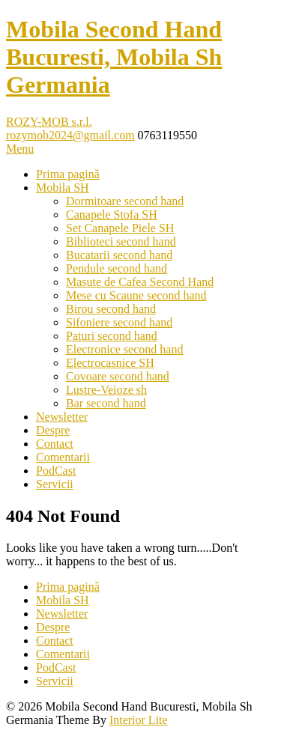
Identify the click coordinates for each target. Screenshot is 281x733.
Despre (53, 430)
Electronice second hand (124, 349)
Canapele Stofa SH (111, 214)
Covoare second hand (117, 376)
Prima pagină (68, 174)
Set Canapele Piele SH (120, 228)
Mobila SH (62, 187)
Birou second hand (111, 308)
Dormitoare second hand (125, 201)
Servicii (54, 484)
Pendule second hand (116, 268)
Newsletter (62, 416)
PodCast (56, 470)
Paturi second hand (111, 335)
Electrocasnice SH (110, 362)
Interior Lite (138, 720)
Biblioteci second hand (121, 241)
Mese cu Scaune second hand (136, 295)
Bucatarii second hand (119, 255)
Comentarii (63, 457)
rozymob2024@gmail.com (70, 135)
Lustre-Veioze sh (106, 389)
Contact (54, 443)
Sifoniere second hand (119, 322)
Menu (20, 148)
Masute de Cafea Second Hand (140, 282)
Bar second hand (106, 403)
